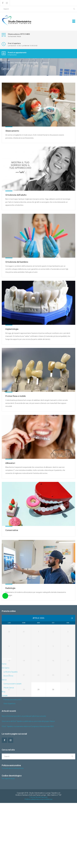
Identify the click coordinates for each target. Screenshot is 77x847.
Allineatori (10, 463)
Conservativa (11, 530)
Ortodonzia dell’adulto (16, 195)
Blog (3, 736)
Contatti (4, 740)
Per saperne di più (8, 822)
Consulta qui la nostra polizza (12, 812)
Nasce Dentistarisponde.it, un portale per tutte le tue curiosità (24, 760)
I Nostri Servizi (9, 732)
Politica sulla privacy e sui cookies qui (38, 843)
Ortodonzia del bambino (16, 262)
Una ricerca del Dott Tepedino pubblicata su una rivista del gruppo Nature (28, 765)
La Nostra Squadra (10, 716)
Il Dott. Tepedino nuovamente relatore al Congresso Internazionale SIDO (28, 770)
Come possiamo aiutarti (12, 728)
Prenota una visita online (12, 744)
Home (4, 708)
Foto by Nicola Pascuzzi (38, 841)
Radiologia (10, 588)
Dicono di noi (8, 720)
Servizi (4, 724)
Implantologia (11, 329)
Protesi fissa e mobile (15, 396)
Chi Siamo (5, 712)
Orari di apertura (9, 748)
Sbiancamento (12, 131)
